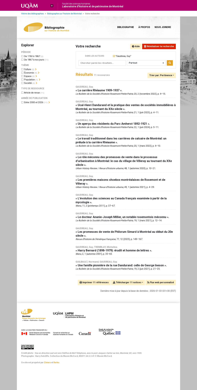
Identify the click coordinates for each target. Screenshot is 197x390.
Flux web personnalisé (160, 282)
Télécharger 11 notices (127, 282)
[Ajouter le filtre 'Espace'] (27, 76)
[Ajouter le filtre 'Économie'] (29, 72)
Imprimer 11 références (94, 282)
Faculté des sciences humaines (76, 4)
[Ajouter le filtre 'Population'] (29, 79)
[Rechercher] (170, 63)
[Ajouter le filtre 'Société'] (28, 83)
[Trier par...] (161, 75)
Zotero (47, 362)
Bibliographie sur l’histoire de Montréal (64, 13)
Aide (136, 46)
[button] (51, 5)
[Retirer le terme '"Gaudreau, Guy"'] (123, 56)
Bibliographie (125, 27)
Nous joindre (163, 27)
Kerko (56, 362)
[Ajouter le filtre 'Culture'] (27, 69)
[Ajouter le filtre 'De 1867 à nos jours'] (34, 59)
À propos (144, 27)
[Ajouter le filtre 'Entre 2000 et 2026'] (33, 102)
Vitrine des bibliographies (32, 13)
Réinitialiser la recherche (159, 46)
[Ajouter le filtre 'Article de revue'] (32, 92)
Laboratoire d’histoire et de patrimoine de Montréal (92, 6)
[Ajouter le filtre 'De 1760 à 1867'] (32, 56)
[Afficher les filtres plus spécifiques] (36, 69)
